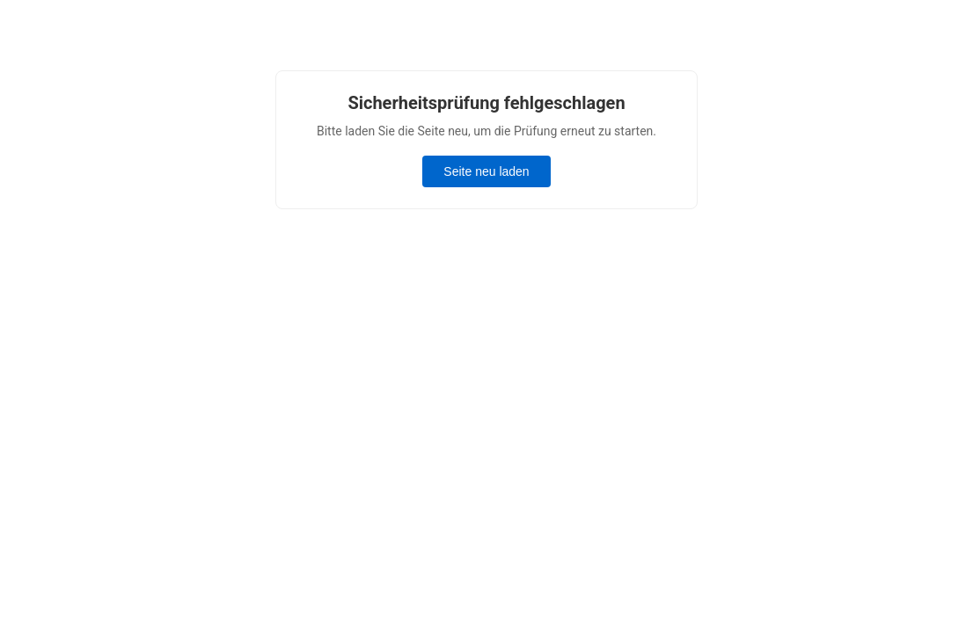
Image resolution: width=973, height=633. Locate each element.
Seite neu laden (486, 171)
